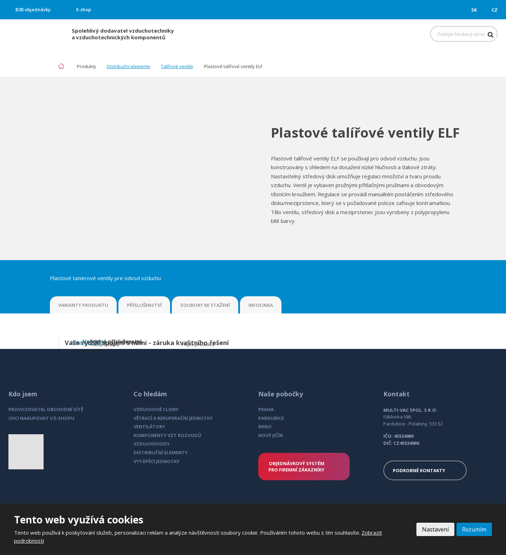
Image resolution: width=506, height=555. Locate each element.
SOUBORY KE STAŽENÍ (205, 305)
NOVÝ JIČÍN (270, 435)
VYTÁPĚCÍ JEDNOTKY (157, 461)
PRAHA (266, 409)
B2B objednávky (33, 9)
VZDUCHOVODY (152, 444)
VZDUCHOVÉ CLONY (156, 409)
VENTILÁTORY (149, 426)
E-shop (83, 9)
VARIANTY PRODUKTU (83, 305)
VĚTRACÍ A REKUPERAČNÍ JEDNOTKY (173, 418)
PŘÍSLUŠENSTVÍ (144, 305)
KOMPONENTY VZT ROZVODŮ (167, 435)
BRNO (265, 426)
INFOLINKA (260, 305)
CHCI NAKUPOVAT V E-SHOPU (41, 418)
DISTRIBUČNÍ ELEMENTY (161, 452)
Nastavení (435, 529)
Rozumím (474, 529)
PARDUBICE (271, 418)
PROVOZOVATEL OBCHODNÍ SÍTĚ (45, 409)
